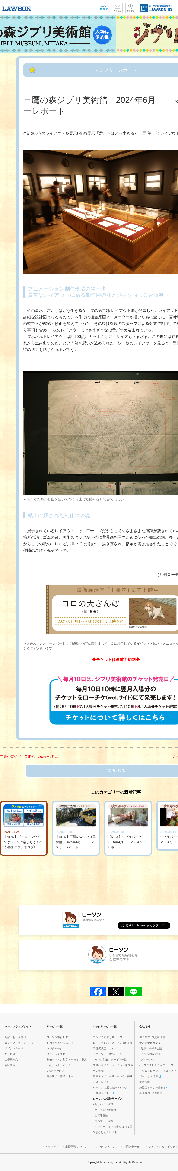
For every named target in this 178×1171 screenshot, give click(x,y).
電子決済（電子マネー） (61, 1076)
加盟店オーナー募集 (153, 1087)
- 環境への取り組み (151, 1048)
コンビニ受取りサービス (108, 1037)
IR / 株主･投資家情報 (152, 1037)
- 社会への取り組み (151, 1054)
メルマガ (50, 1146)
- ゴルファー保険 (103, 1121)
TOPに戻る (116, 771)
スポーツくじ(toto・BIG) (108, 1054)
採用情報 (144, 1081)
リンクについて (104, 1146)
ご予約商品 (11, 1059)
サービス (10, 1054)
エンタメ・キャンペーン (19, 1042)
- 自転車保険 (100, 1115)
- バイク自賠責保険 (104, 1109)
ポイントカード (14, 1048)
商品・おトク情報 (15, 1037)
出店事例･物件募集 (150, 1093)
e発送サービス (55, 1070)
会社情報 (10, 1065)
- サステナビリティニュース (156, 1065)
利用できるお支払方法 (60, 1042)
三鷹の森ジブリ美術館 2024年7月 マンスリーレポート (30, 757)
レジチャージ (55, 1048)
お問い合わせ (131, 1146)
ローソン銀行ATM (57, 1037)
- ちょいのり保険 (103, 1104)
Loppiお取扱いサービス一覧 (110, 1059)
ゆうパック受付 (56, 1054)
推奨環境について (76, 1146)
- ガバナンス (147, 1059)
